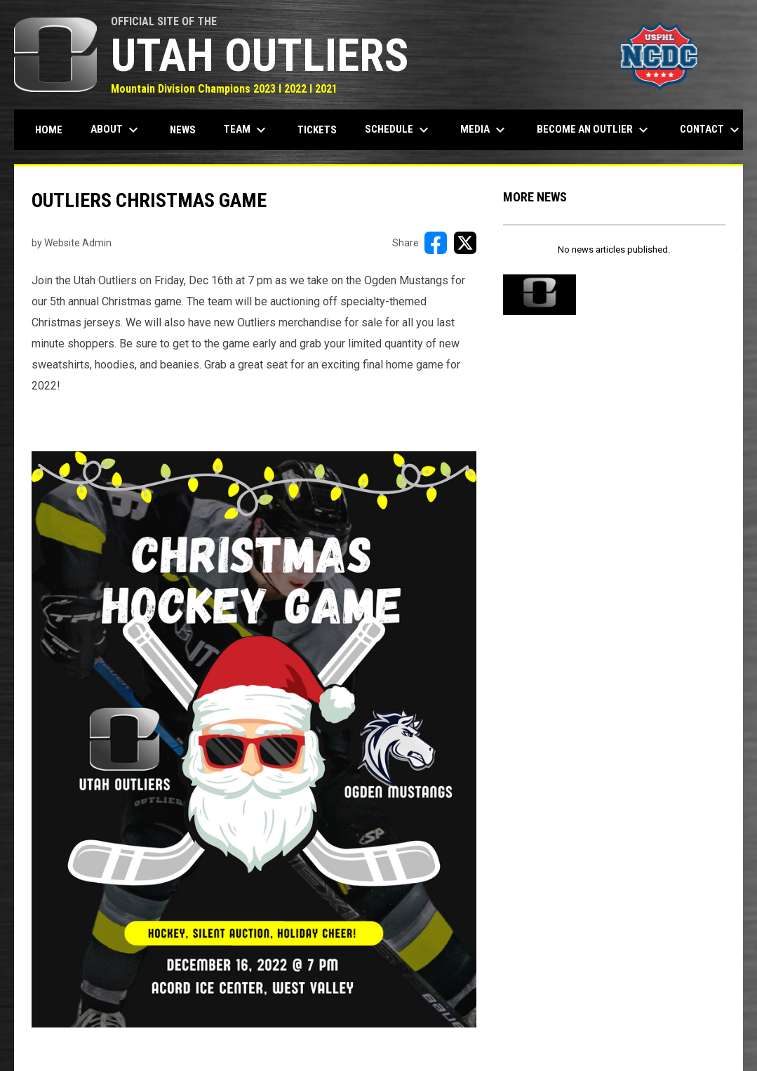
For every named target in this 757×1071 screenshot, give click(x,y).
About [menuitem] (116, 129)
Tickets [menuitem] (317, 130)
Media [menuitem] (484, 129)
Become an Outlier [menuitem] (594, 129)
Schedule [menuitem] (398, 129)
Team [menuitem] (246, 129)
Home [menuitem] (48, 130)
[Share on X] (465, 243)
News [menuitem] (183, 130)
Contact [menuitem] (711, 129)
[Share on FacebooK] (435, 243)
